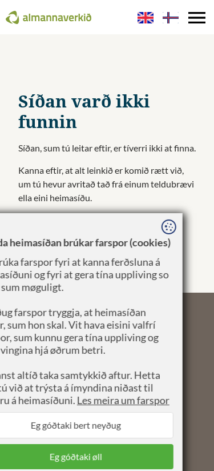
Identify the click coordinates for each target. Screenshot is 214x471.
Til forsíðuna (42, 219)
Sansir (127, 360)
